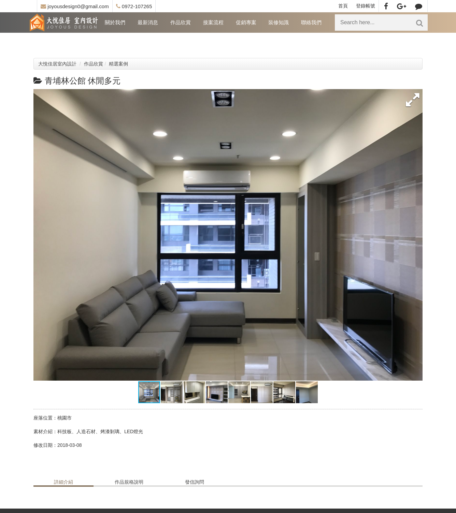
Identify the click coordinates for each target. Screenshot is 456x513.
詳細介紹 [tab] (63, 482)
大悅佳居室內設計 (57, 64)
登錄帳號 (365, 6)
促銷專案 (246, 22)
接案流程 (213, 22)
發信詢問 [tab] (194, 482)
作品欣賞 (180, 22)
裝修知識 (278, 22)
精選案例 (118, 64)
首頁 (343, 6)
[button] (412, 99)
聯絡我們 (311, 22)
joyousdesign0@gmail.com (75, 6)
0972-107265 (134, 6)
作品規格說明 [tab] (129, 482)
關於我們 (115, 22)
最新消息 (148, 22)
